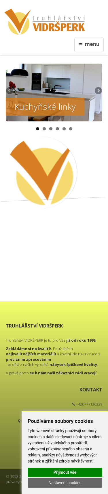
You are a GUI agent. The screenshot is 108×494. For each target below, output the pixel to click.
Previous (10, 91)
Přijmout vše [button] (65, 472)
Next (98, 91)
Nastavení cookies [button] (64, 482)
